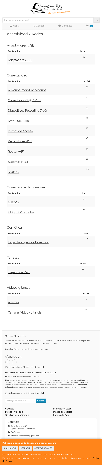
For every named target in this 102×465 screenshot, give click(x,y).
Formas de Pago (61, 415)
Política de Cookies (62, 412)
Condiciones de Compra (17, 415)
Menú (14, 25)
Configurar (10, 448)
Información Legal (62, 409)
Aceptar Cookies (43, 448)
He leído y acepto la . (26, 393)
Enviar (40, 400)
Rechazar (25, 448)
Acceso (39, 25)
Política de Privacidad (79, 387)
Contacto (65, 25)
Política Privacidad (14, 412)
